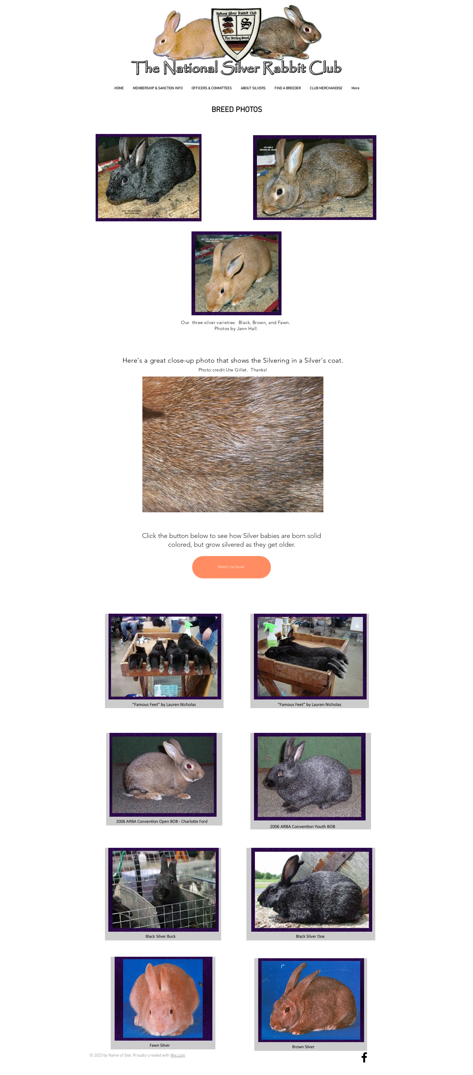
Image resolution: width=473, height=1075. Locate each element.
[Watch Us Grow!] (231, 567)
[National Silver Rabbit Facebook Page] (364, 1057)
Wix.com (177, 1055)
